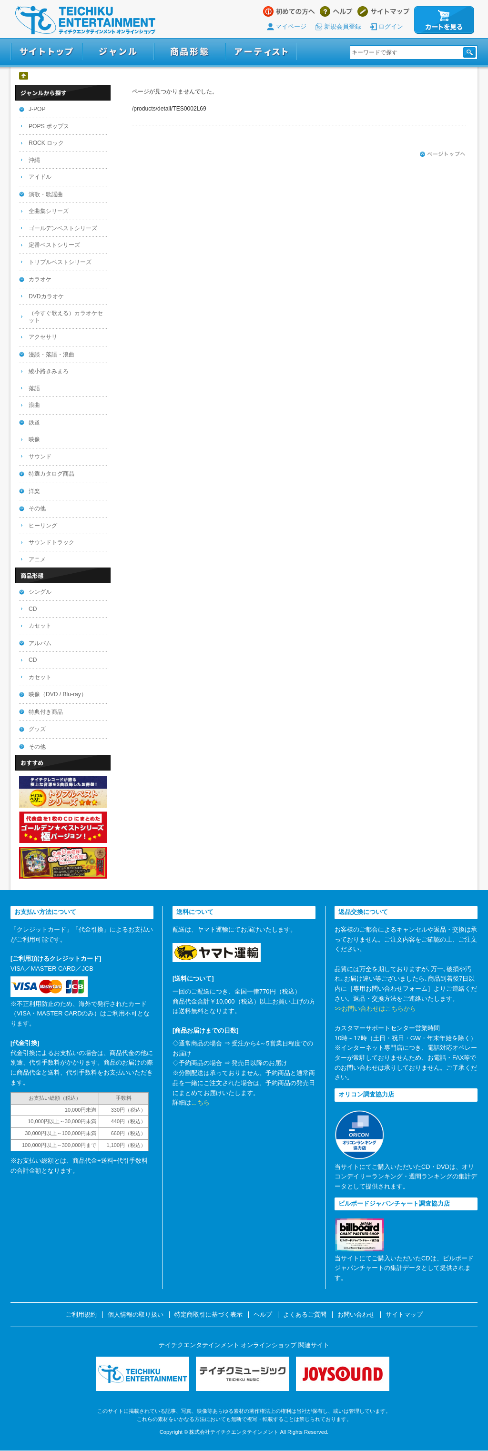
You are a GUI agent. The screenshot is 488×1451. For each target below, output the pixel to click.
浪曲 (34, 405)
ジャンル (118, 51)
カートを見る (444, 20)
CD (33, 609)
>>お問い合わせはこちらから (375, 1008)
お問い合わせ (356, 1314)
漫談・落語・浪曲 (51, 354)
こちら (200, 1102)
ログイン (390, 26)
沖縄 (34, 160)
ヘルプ (336, 11)
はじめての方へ (289, 11)
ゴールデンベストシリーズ (63, 228)
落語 (34, 388)
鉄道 (34, 422)
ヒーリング (43, 525)
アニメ (37, 559)
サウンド (40, 456)
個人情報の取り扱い (135, 1314)
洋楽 (34, 491)
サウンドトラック (51, 542)
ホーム (24, 76)
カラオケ (40, 279)
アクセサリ (43, 337)
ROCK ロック (46, 143)
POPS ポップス (49, 126)
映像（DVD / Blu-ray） (58, 694)
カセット (40, 625)
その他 (37, 508)
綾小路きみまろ (49, 371)
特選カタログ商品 (51, 473)
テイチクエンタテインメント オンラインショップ (85, 20)
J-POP (37, 109)
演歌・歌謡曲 (46, 194)
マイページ (290, 26)
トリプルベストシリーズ (60, 262)
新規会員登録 (342, 26)
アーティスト (261, 51)
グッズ (37, 729)
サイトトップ (46, 51)
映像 (34, 439)
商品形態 (189, 51)
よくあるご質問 (304, 1314)
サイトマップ (383, 11)
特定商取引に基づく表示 (208, 1314)
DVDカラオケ (46, 296)
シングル (40, 592)
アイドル (40, 176)
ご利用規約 (81, 1314)
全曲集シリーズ (49, 211)
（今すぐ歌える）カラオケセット (66, 317)
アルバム (40, 643)
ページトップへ (443, 154)
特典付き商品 (46, 712)
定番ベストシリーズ (54, 245)
